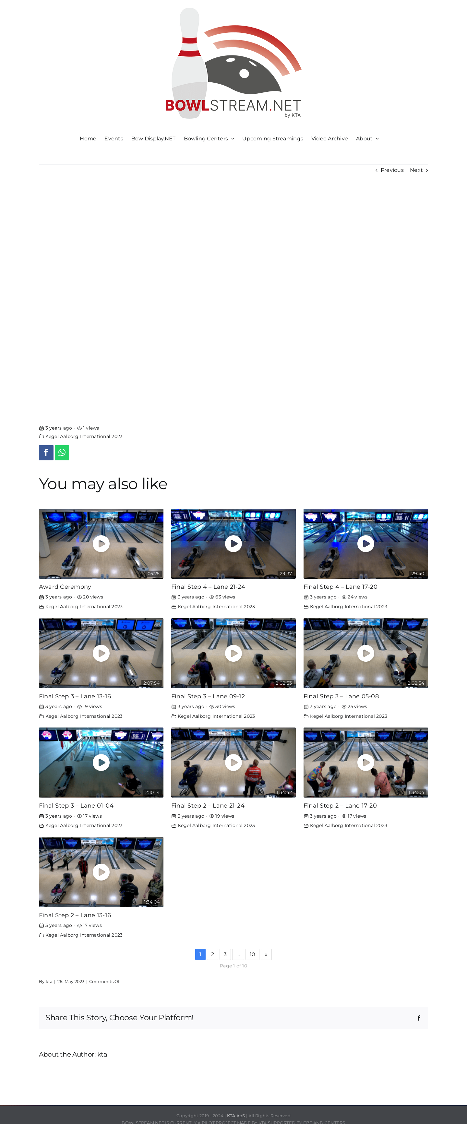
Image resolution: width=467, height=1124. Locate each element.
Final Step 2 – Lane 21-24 (208, 805)
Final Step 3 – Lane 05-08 (341, 696)
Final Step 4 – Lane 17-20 (340, 586)
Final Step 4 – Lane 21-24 (208, 586)
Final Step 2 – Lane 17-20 (340, 805)
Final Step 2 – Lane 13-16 (75, 915)
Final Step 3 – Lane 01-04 (76, 805)
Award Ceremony (65, 586)
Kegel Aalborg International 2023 (84, 436)
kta (49, 981)
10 (252, 954)
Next (416, 170)
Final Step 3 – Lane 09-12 (208, 696)
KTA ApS (236, 1115)
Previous (392, 170)
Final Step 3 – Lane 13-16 (75, 696)
